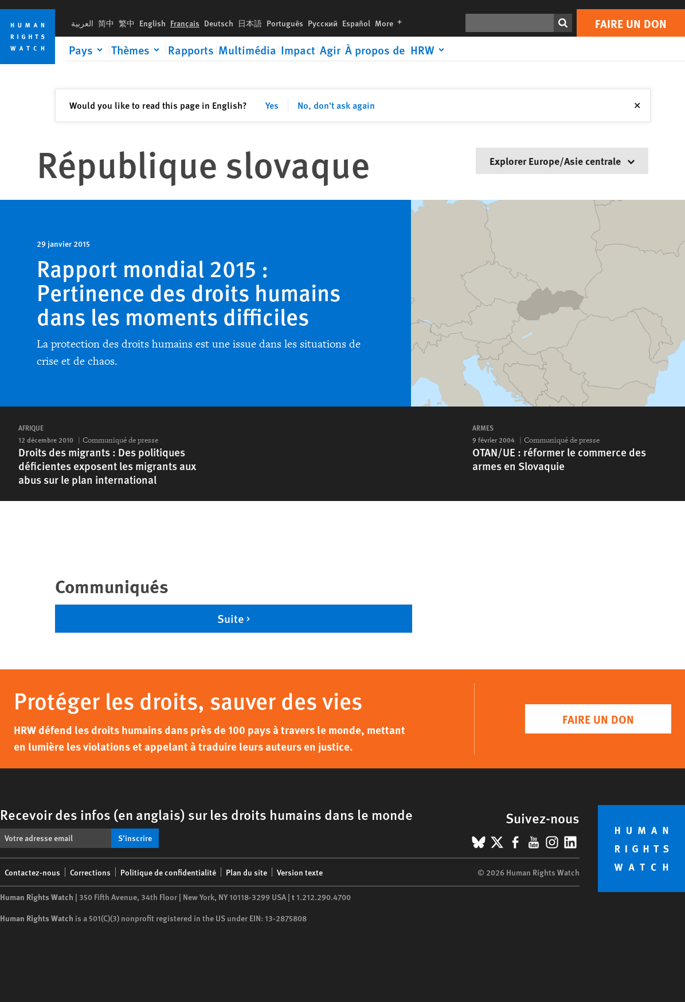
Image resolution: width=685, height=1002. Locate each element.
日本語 (250, 23)
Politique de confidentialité (168, 872)
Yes (272, 105)
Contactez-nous (32, 872)
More (390, 23)
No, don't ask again (336, 105)
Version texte (300, 872)
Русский (323, 23)
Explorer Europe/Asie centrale (562, 160)
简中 (106, 23)
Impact (298, 50)
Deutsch (218, 23)
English (152, 23)
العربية (82, 23)
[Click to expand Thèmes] (137, 49)
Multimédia (247, 50)
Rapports (191, 50)
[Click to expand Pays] (88, 49)
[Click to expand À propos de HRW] (396, 49)
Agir (330, 50)
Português (285, 23)
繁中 (127, 23)
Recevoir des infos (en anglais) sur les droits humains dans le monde (206, 814)
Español (356, 23)
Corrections (90, 872)
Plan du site (246, 872)
